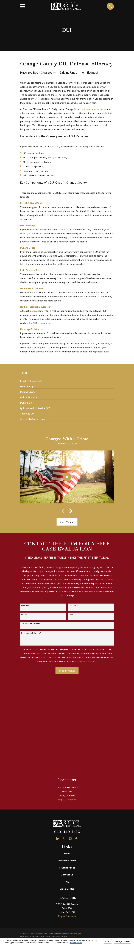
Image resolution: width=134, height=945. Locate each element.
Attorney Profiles (67, 766)
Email (71, 615)
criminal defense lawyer (94, 109)
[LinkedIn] (57, 744)
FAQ (67, 787)
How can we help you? (31, 633)
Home (67, 759)
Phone (24, 615)
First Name (25, 605)
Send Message (67, 670)
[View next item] (70, 511)
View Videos (67, 522)
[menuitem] (31, 380)
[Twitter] (64, 744)
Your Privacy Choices (57, 852)
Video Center (67, 794)
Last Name (73, 605)
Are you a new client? (30, 624)
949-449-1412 (67, 738)
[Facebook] (76, 744)
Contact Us (67, 780)
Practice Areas (67, 773)
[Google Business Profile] (70, 744)
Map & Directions (67, 705)
